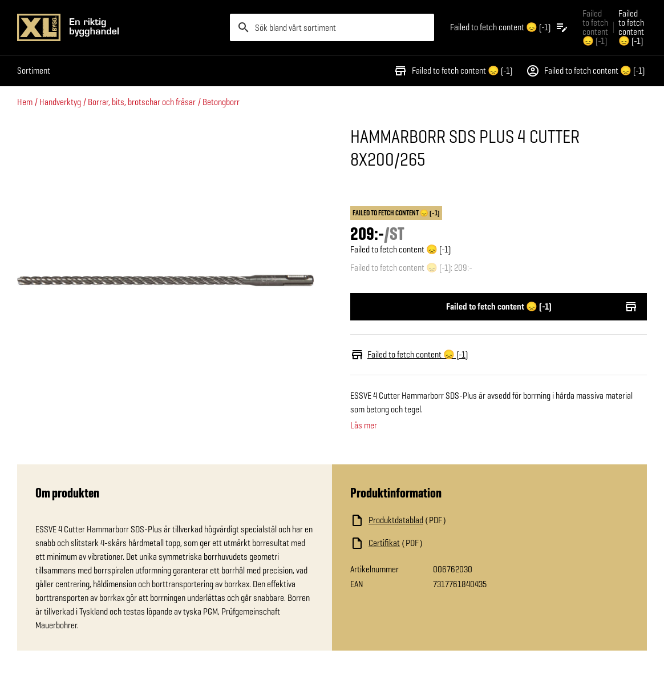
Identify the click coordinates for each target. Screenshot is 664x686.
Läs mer (363, 425)
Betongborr (221, 102)
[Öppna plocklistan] (509, 27)
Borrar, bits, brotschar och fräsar (142, 102)
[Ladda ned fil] (464, 520)
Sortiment (33, 71)
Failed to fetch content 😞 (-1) (453, 71)
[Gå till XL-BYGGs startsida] (119, 27)
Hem (25, 102)
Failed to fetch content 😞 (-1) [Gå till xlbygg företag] (595, 27)
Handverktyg (60, 102)
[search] (332, 27)
